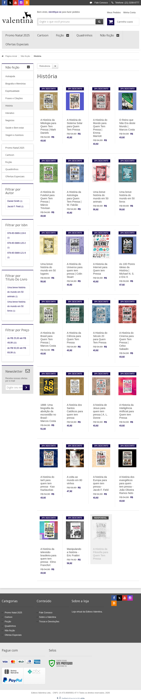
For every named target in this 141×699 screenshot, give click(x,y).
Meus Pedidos (114, 12)
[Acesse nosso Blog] (26, 3)
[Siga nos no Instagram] (21, 3)
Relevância (44, 66)
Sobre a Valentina (47, 617)
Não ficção (25, 56)
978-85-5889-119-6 (16, 235)
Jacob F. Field (15, 206)
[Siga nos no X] (10, 3)
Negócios (9, 120)
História (9, 105)
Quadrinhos (10, 626)
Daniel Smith (14, 201)
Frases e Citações (14, 98)
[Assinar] (26, 387)
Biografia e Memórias (15, 83)
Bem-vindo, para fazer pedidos (58, 12)
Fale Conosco (99, 2)
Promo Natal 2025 (13, 612)
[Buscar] (99, 21)
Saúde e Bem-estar (14, 128)
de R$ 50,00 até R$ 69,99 (16, 350)
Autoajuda (10, 76)
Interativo (9, 113)
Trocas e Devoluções (49, 621)
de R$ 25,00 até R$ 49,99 (16, 340)
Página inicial (9, 56)
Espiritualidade (12, 91)
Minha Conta (129, 12)
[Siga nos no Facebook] (4, 3)
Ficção (8, 621)
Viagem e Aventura (14, 135)
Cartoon (8, 617)
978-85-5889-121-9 (16, 255)
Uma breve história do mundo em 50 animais (16, 292)
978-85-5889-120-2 (16, 245)
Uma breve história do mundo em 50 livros (16, 306)
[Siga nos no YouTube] (124, 598)
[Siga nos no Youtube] (15, 3)
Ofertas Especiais (13, 635)
